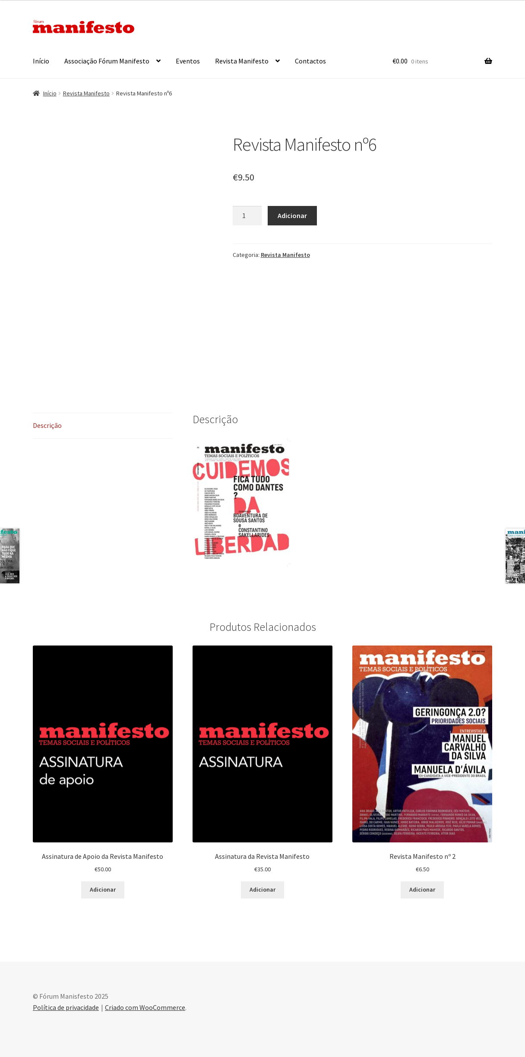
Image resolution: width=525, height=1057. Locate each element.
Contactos (310, 61)
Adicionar (292, 215)
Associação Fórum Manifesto (106, 61)
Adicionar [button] (103, 889)
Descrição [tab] (47, 425)
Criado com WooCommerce (145, 1007)
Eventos (188, 61)
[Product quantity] (247, 216)
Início (41, 61)
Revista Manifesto (242, 61)
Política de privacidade (66, 1007)
